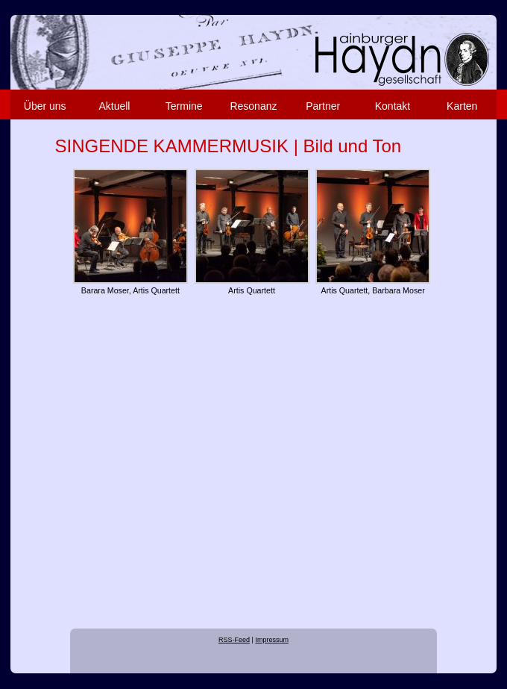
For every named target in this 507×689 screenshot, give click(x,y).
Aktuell (114, 106)
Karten (462, 106)
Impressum (272, 639)
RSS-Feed (234, 639)
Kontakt (392, 106)
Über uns (45, 106)
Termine (184, 106)
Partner (323, 106)
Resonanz (253, 106)
